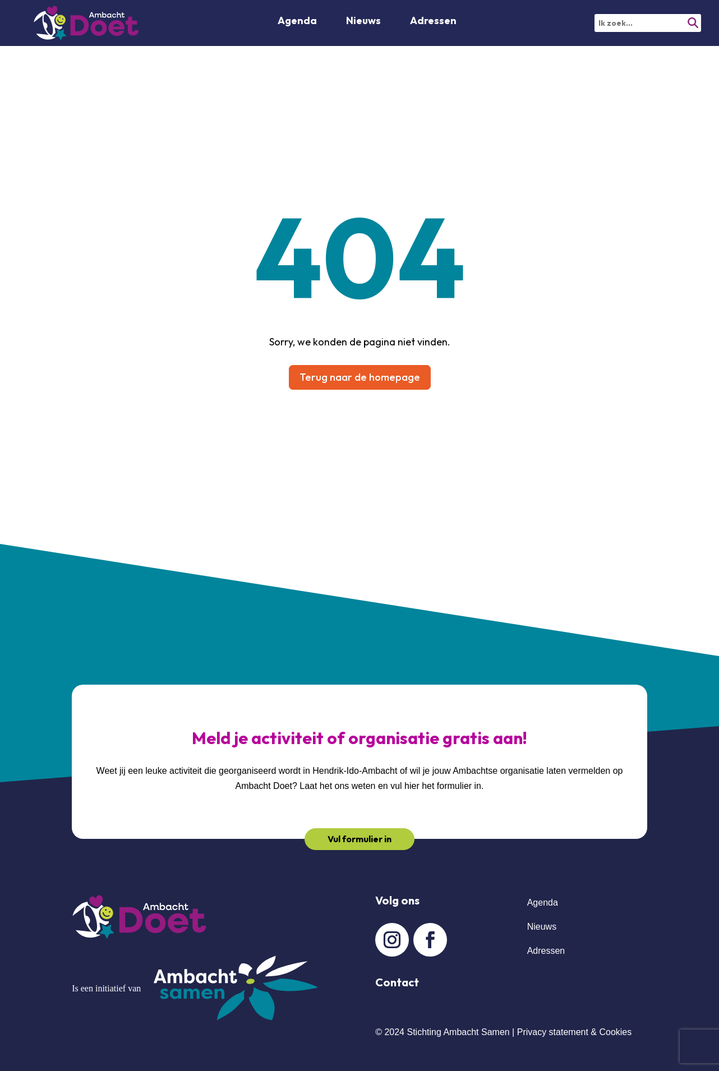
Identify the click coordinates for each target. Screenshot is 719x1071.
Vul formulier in (359, 838)
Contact (397, 982)
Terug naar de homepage (359, 377)
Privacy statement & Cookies (574, 1032)
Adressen (433, 22)
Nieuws (363, 22)
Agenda (297, 22)
